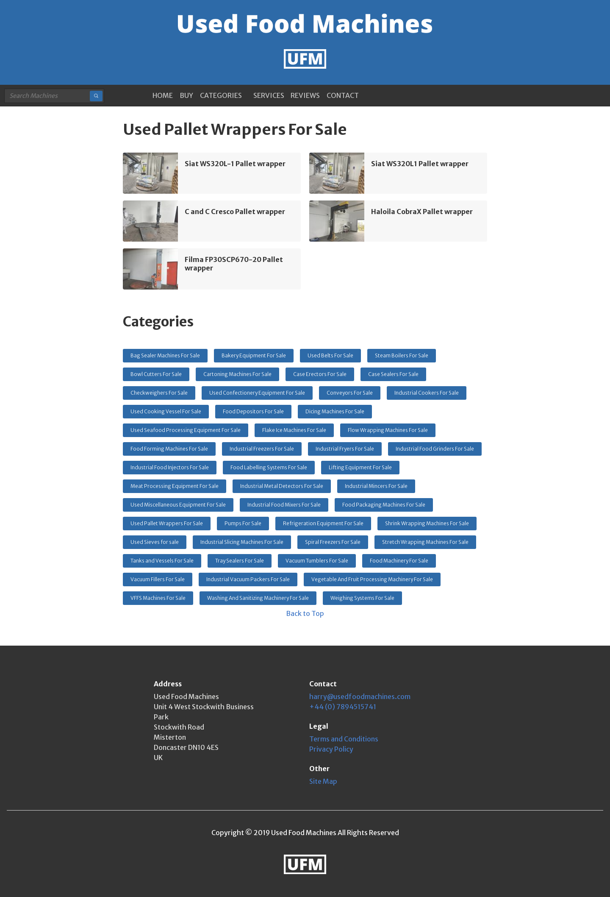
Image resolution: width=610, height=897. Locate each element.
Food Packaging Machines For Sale (383, 504)
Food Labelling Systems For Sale (268, 467)
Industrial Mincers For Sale (376, 486)
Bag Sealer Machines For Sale (165, 355)
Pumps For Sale (243, 523)
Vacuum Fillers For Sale (157, 579)
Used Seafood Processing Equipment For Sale (185, 430)
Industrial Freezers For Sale (262, 449)
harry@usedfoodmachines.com (359, 696)
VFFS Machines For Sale (158, 598)
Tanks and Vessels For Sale (162, 560)
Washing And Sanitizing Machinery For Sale (258, 598)
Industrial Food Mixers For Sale (284, 504)
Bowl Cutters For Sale (156, 374)
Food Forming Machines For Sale (169, 449)
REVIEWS (305, 95)
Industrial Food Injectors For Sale (169, 467)
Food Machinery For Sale (399, 560)
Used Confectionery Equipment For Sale (257, 393)
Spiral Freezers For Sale (332, 542)
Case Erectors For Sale (320, 374)
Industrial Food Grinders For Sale (435, 449)
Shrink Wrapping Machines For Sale (427, 523)
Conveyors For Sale (350, 393)
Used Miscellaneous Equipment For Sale (178, 504)
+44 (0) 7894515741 (342, 706)
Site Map (323, 781)
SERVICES (268, 95)
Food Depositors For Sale (253, 411)
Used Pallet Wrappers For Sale (166, 523)
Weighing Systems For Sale (362, 598)
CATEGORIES (221, 95)
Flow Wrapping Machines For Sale (388, 430)
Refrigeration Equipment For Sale (323, 523)
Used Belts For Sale (330, 355)
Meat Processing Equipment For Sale (174, 486)
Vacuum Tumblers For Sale (317, 560)
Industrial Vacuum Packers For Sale (248, 579)
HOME (162, 95)
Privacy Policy (331, 749)
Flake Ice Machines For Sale (294, 430)
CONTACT (343, 95)
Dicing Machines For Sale (334, 411)
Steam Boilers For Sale (401, 355)
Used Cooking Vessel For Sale (165, 411)
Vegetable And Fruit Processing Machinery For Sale (372, 579)
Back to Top (305, 613)
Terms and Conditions (343, 739)
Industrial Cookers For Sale (426, 393)
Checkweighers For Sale (159, 393)
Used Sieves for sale (154, 542)
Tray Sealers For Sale (239, 560)
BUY (186, 95)
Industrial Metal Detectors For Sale (281, 486)
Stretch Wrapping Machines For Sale (425, 542)
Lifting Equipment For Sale (360, 467)
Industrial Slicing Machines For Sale (241, 542)
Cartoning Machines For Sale (237, 374)
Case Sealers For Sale (393, 374)
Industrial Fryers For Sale (345, 449)
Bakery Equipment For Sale (254, 355)
